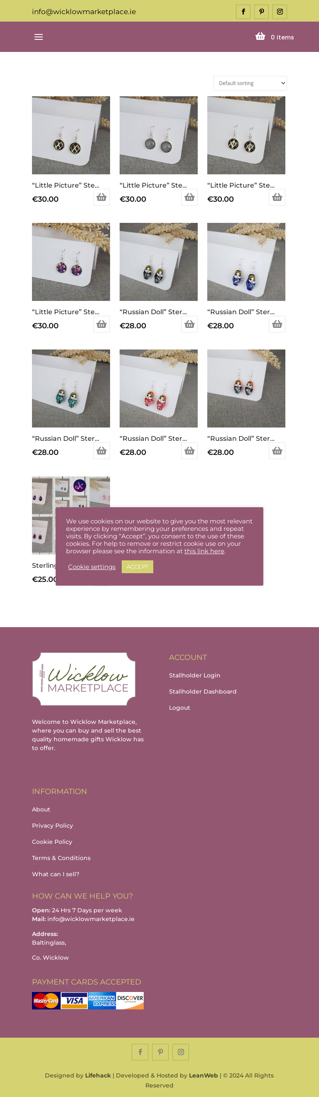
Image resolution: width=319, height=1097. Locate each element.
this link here (204, 551)
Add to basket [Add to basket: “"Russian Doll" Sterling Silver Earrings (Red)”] (189, 450)
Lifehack (98, 1075)
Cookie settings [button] (91, 567)
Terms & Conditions (61, 858)
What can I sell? (55, 874)
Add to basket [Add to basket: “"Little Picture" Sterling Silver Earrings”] (101, 197)
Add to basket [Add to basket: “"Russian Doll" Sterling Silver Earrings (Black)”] (189, 324)
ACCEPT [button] (137, 566)
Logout (179, 707)
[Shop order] (250, 83)
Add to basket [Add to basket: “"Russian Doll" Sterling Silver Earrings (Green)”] (101, 450)
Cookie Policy (52, 841)
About (41, 809)
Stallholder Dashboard (203, 691)
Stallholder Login (195, 675)
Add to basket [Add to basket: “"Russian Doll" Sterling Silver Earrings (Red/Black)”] (277, 450)
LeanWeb (203, 1075)
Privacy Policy (52, 825)
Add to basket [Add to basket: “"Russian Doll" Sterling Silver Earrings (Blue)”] (277, 324)
